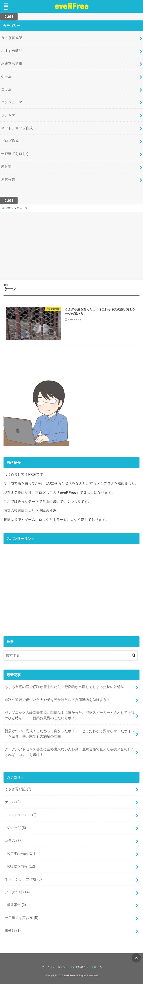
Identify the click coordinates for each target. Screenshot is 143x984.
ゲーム (6, 76)
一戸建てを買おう (15, 154)
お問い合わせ (81, 967)
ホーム (98, 967)
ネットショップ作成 (17, 128)
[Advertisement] (71, 245)
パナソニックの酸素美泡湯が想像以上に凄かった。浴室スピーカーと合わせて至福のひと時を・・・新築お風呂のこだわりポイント (70, 715)
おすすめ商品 (11, 51)
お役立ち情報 (11, 63)
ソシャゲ (8, 115)
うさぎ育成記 (11, 38)
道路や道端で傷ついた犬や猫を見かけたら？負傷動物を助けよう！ (57, 700)
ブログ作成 (10, 141)
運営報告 (8, 179)
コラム (6, 89)
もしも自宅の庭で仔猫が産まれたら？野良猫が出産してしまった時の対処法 (64, 687)
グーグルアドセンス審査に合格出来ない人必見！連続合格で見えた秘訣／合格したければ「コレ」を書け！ (70, 752)
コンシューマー (13, 102)
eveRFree (71, 6)
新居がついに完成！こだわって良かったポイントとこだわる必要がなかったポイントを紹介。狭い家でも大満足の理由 (70, 733)
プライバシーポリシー (55, 967)
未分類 (6, 166)
